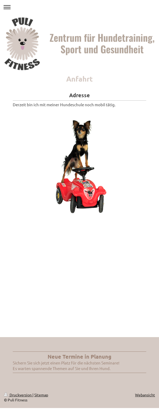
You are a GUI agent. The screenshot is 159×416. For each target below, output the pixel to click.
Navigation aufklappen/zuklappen (79, 7)
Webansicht (145, 394)
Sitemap (41, 394)
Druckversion (18, 394)
